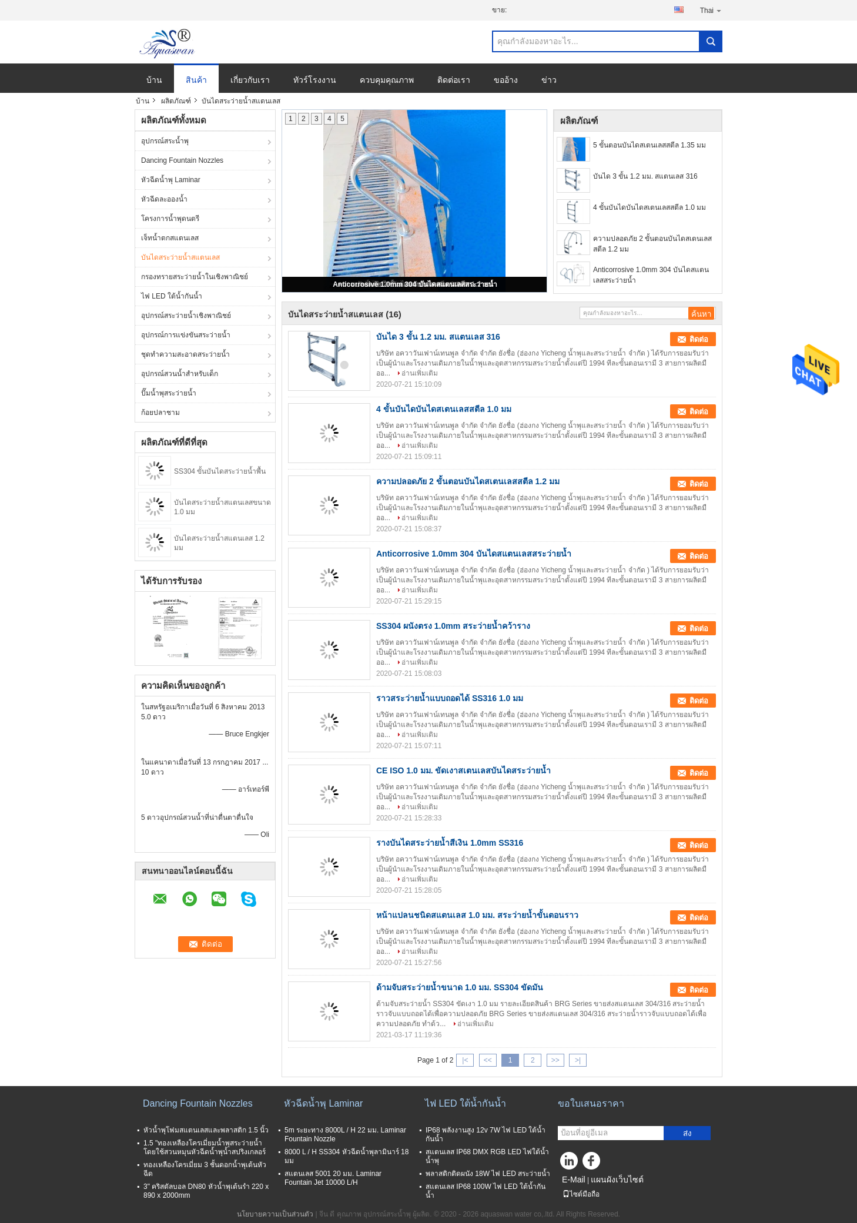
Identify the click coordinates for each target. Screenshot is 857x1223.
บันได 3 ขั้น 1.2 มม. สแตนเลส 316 (645, 176)
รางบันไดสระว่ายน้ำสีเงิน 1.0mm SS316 (449, 842)
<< (488, 1060)
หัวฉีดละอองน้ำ (164, 199)
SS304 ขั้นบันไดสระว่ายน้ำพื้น (220, 471)
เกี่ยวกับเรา (250, 80)
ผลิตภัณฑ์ (176, 101)
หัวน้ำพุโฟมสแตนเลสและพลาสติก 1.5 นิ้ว (206, 1130)
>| (578, 1060)
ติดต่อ (698, 339)
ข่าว (549, 80)
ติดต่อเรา (453, 80)
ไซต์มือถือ (581, 1194)
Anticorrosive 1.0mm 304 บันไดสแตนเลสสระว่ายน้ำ (415, 284)
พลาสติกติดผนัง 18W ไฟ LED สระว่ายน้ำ (488, 1174)
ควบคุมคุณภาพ (387, 80)
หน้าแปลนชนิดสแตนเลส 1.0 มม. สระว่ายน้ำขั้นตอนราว (477, 915)
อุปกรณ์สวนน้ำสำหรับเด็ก (179, 374)
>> (555, 1060)
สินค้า (196, 80)
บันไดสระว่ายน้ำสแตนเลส (180, 257)
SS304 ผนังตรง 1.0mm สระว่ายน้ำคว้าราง (453, 626)
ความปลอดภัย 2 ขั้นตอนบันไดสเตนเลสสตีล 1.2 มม (652, 243)
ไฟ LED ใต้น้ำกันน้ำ (171, 296)
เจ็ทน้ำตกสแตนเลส (170, 238)
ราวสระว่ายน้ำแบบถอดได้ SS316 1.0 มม (449, 698)
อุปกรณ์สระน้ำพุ (165, 141)
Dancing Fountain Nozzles (182, 160)
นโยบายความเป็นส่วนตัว (275, 1214)
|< (465, 1060)
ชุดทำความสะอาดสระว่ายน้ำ (185, 354)
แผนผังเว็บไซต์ (617, 1179)
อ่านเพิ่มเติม (419, 373)
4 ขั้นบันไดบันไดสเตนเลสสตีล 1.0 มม (649, 207)
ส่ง (687, 1133)
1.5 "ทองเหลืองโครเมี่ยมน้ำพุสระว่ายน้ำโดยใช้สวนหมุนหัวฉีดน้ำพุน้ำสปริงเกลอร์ (204, 1147)
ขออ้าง (506, 80)
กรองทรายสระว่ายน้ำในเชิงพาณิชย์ (194, 277)
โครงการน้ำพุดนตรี (170, 219)
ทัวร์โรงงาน (314, 80)
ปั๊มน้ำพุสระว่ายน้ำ (168, 393)
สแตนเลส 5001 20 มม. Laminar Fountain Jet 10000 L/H (332, 1178)
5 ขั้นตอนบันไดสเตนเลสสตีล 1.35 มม (649, 145)
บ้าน (154, 80)
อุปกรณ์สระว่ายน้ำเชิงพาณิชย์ (186, 315)
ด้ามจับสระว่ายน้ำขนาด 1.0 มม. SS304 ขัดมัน (459, 987)
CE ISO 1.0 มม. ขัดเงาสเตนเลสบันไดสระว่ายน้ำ (463, 770)
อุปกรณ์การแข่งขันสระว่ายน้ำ (185, 335)
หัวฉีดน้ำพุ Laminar (170, 180)
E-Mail (573, 1179)
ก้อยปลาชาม (160, 412)
